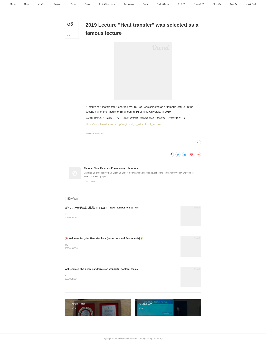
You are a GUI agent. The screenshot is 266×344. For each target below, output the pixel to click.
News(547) (99, 133)
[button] (13, 4)
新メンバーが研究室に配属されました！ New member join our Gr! (102, 207)
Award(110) (90, 133)
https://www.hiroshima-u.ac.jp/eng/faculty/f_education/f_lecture (123, 124)
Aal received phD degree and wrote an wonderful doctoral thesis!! (102, 269)
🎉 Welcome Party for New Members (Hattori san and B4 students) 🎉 (104, 238)
